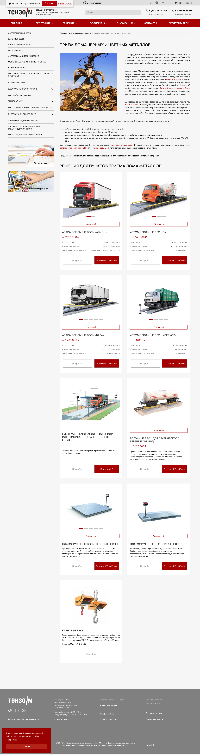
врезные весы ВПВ (100, 148)
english (188, 3)
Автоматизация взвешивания (23, 56)
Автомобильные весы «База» (175, 88)
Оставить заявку (92, 2)
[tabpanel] (91, 197)
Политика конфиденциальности (23, 719)
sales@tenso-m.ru (153, 703)
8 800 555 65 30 (183, 10)
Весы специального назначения (25, 135)
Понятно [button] (26, 746)
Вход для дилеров (154, 719)
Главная (63, 33)
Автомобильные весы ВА (148, 232)
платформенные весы (122, 145)
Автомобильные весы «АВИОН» (84, 232)
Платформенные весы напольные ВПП (90, 543)
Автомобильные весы (19, 33)
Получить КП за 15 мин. (107, 260)
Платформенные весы (19, 44)
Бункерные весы (16, 67)
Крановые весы (15, 50)
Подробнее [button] (12, 740)
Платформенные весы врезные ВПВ (155, 543)
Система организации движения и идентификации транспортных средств (87, 436)
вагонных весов (173, 79)
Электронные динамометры (23, 120)
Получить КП (106, 469)
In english (150, 745)
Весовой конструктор (19, 95)
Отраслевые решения (79, 33)
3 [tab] (163, 217)
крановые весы (132, 104)
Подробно (77, 260)
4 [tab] (96, 320)
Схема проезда (61, 719)
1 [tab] (88, 216)
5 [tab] (101, 320)
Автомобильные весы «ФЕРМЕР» (153, 335)
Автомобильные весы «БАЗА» (83, 335)
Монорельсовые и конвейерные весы (27, 62)
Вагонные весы (16, 39)
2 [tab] (93, 217)
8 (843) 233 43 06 (158, 10)
